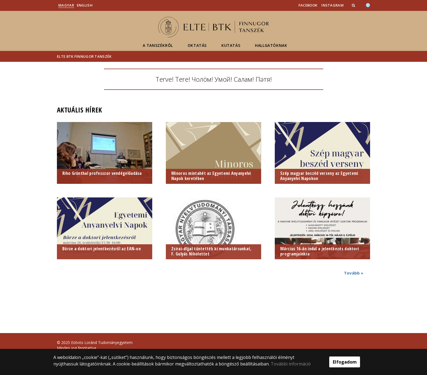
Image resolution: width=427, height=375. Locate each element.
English (85, 5)
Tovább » (353, 273)
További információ (291, 364)
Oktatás (197, 45)
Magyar (66, 5)
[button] (354, 5)
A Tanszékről (158, 45)
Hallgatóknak (271, 45)
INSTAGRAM (332, 5)
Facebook (307, 5)
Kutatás (230, 45)
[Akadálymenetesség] (368, 4)
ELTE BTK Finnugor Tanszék (84, 56)
